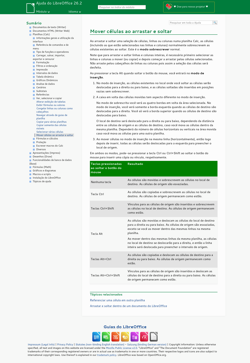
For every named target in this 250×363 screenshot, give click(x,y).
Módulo (41, 11)
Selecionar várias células (49, 131)
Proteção (41, 142)
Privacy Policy (65, 344)
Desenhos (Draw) (42, 156)
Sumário (34, 23)
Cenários (41, 87)
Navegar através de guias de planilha (51, 116)
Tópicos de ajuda (42, 181)
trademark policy (106, 355)
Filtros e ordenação (46, 66)
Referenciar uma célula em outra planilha (117, 300)
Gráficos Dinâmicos (47, 80)
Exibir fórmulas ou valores (50, 105)
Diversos (41, 149)
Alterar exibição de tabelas (50, 101)
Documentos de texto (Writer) (49, 27)
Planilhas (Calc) (41, 34)
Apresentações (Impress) (46, 153)
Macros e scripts (42, 174)
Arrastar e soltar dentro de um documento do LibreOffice (128, 306)
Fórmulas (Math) (42, 167)
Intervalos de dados (47, 73)
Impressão (42, 69)
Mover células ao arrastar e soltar (54, 135)
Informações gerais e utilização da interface (53, 39)
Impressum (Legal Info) (41, 344)
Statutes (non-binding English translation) (99, 344)
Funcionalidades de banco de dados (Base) (50, 161)
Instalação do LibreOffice (47, 177)
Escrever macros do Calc (49, 145)
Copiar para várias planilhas (51, 121)
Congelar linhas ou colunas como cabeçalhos (54, 110)
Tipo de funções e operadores (52, 52)
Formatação (42, 62)
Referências (42, 94)
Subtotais (41, 91)
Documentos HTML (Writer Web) (51, 30)
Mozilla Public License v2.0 (121, 348)
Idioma (73, 11)
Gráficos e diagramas (44, 170)
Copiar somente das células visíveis (51, 126)
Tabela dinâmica (45, 76)
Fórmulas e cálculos (47, 138)
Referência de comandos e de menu (51, 46)
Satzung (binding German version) (147, 344)
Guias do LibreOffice (125, 326)
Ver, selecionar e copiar (49, 98)
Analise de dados (45, 84)
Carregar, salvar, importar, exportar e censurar (49, 57)
